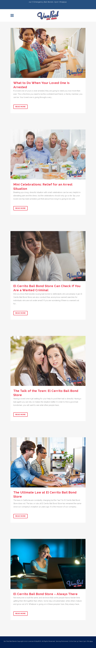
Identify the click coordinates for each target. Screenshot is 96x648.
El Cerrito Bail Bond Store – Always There (45, 594)
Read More (20, 107)
